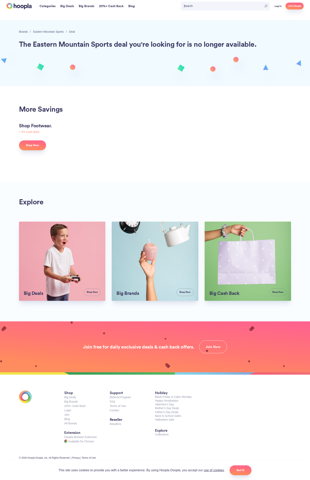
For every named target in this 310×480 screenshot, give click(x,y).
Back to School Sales (168, 415)
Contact (114, 410)
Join (66, 414)
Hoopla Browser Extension (80, 437)
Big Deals (70, 397)
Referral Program (120, 397)
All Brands (70, 423)
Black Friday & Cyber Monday (173, 396)
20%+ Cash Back (75, 406)
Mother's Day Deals (167, 408)
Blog (67, 419)
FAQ (112, 401)
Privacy (76, 457)
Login (67, 410)
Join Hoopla (294, 6)
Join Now (213, 347)
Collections (161, 434)
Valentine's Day (164, 404)
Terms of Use (118, 406)
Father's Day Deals (167, 412)
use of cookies (214, 470)
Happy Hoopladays (166, 400)
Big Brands (71, 401)
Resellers (115, 424)
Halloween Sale (164, 419)
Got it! (240, 470)
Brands (23, 31)
